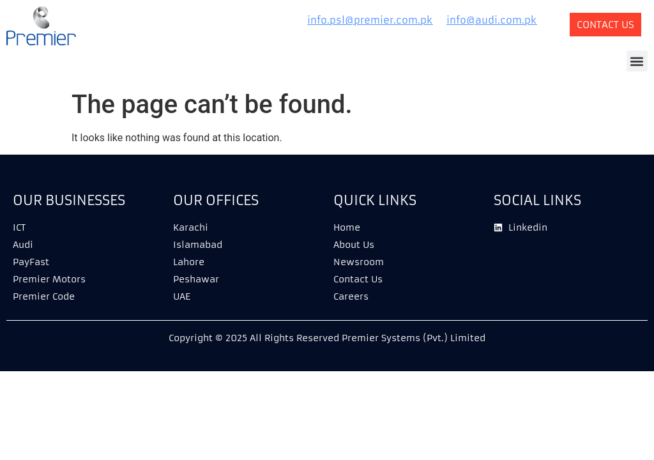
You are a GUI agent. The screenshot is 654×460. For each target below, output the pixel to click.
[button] (637, 61)
